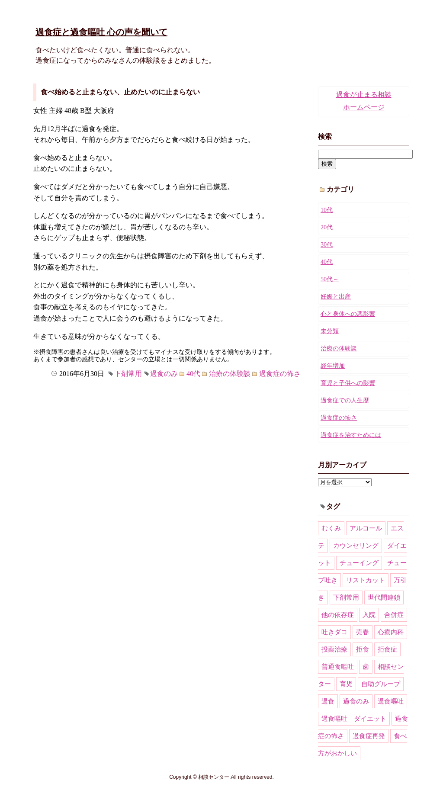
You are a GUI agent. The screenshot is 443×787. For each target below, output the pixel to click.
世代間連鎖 (384, 597)
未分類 (330, 331)
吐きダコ (334, 632)
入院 (369, 614)
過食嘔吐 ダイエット (353, 718)
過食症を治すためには (351, 435)
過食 (327, 701)
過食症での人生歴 (345, 400)
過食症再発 (369, 735)
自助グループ (380, 684)
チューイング (359, 562)
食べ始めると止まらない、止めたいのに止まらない (120, 92)
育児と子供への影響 (348, 383)
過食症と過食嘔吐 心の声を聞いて (101, 32)
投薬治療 (334, 649)
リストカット (365, 580)
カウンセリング (356, 545)
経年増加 (333, 366)
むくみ (331, 528)
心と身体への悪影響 (348, 314)
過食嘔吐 (391, 701)
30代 (327, 244)
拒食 (362, 649)
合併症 (394, 614)
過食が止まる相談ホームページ (364, 101)
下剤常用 (128, 373)
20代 (327, 227)
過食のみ (164, 373)
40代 (193, 373)
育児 (346, 684)
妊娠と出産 (336, 296)
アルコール (366, 528)
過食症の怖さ (280, 373)
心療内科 (391, 632)
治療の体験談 (229, 373)
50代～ (330, 279)
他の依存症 (337, 614)
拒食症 (387, 649)
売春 (362, 632)
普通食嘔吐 (337, 666)
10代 (327, 210)
